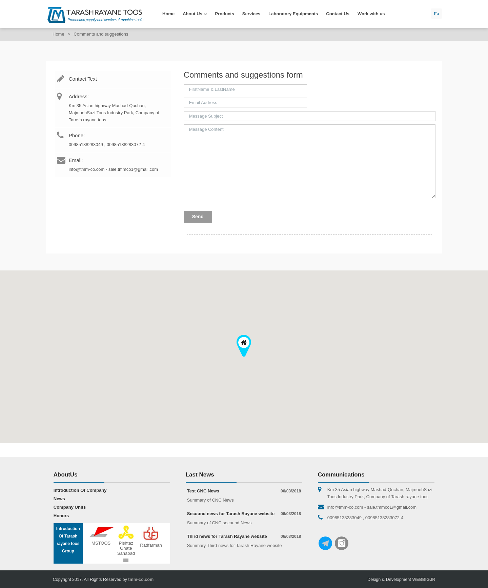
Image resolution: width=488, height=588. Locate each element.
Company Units (70, 507)
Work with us (371, 13)
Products (224, 13)
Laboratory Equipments (293, 13)
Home (168, 13)
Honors (61, 515)
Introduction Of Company (80, 490)
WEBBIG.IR (423, 579)
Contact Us (337, 13)
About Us (195, 14)
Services (251, 13)
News (59, 498)
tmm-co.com (141, 579)
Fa (436, 13)
